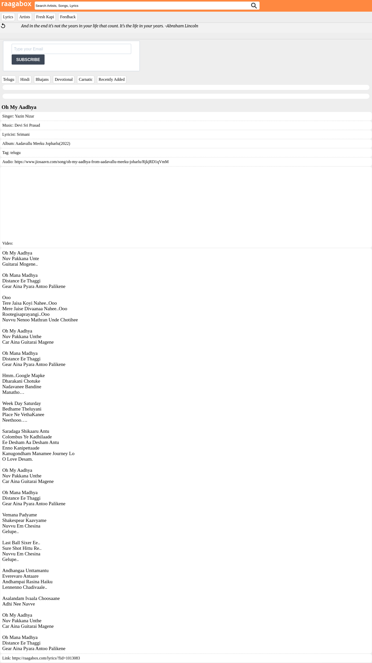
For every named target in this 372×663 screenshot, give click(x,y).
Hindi (24, 79)
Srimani (23, 134)
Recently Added (112, 79)
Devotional (64, 79)
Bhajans (42, 79)
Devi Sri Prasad (27, 125)
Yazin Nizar (24, 116)
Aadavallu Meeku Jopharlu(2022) (42, 143)
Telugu (8, 79)
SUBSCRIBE (28, 59)
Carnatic (85, 79)
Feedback (67, 17)
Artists (24, 17)
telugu (15, 152)
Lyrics (8, 17)
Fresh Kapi (45, 17)
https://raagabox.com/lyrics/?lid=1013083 (46, 658)
